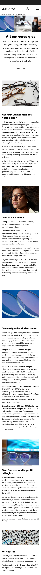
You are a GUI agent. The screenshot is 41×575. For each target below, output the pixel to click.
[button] (23, 8)
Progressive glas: (8, 248)
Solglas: (5, 260)
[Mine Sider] (27, 8)
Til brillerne (20, 69)
